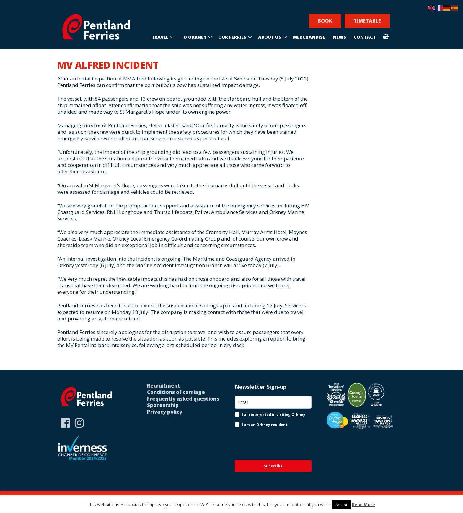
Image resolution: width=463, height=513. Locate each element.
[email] (273, 402)
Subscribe (273, 466)
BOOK (325, 20)
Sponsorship (163, 405)
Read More (363, 504)
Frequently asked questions (183, 398)
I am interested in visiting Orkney (273, 414)
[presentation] (273, 444)
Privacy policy (164, 411)
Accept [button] (341, 504)
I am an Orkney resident (264, 424)
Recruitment (163, 385)
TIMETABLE (367, 20)
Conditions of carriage (176, 392)
